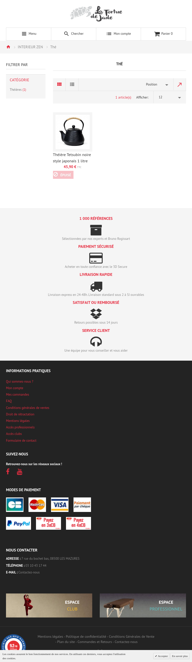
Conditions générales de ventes (27, 408)
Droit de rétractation (20, 414)
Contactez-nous (29, 572)
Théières (18, 90)
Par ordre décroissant (180, 84)
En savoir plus (180, 655)
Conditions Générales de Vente (131, 636)
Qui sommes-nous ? (19, 381)
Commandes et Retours (95, 641)
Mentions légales (18, 421)
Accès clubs (14, 434)
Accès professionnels (20, 427)
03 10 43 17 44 (36, 565)
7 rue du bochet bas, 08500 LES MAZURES (51, 558)
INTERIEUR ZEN (30, 47)
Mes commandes (17, 394)
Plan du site (66, 641)
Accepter (162, 655)
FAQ (9, 401)
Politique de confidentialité (86, 636)
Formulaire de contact (21, 440)
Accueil (8, 46)
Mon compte (14, 388)
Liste (72, 84)
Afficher (142, 97)
